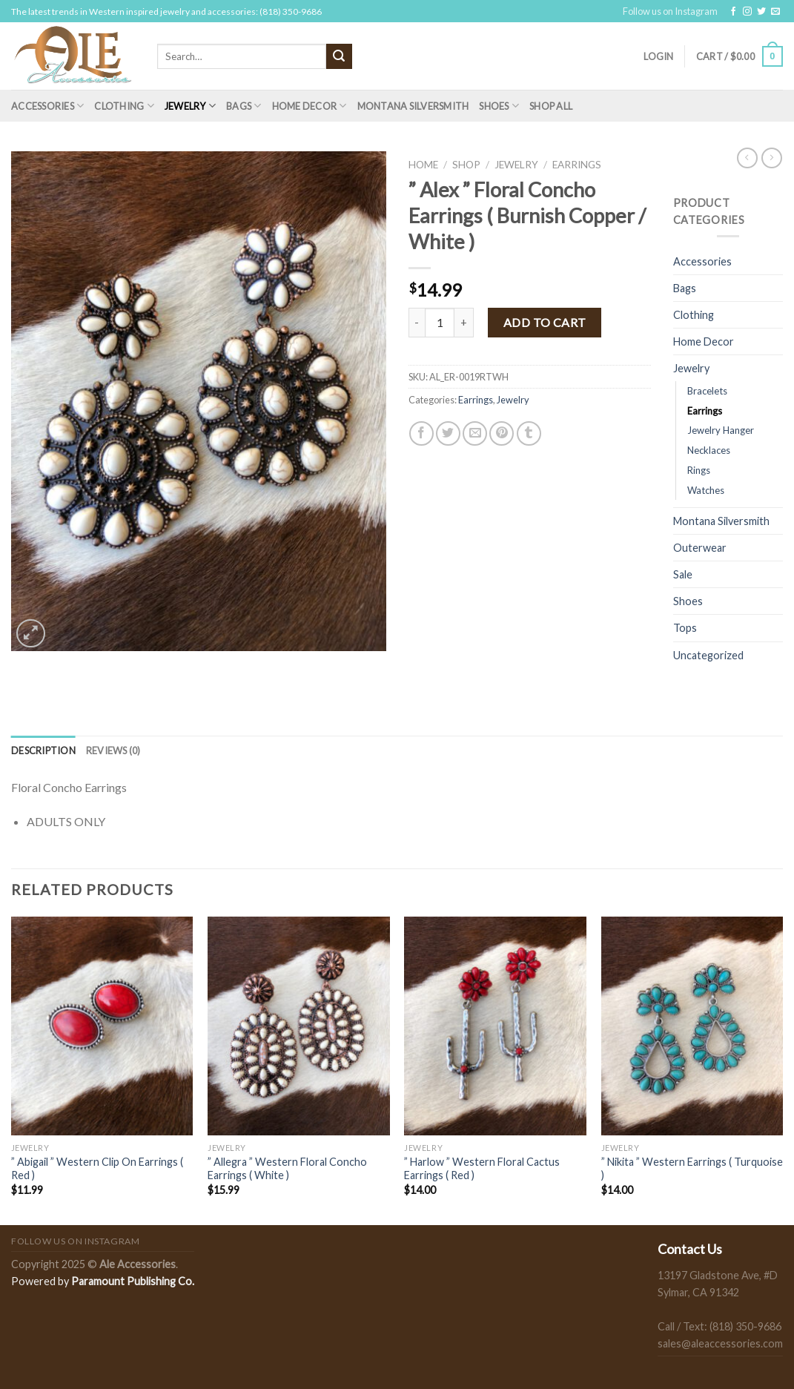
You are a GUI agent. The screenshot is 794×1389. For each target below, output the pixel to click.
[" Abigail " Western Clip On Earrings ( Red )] (102, 1026)
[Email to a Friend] (475, 433)
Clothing (124, 106)
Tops (685, 627)
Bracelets (707, 391)
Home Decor (309, 106)
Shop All (550, 106)
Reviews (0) (113, 750)
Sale (682, 574)
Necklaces (708, 450)
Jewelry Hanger (720, 430)
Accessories (47, 106)
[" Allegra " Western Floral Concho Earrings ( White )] (299, 1026)
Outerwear (700, 547)
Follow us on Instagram (670, 11)
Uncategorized (708, 655)
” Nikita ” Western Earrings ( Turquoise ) (692, 1168)
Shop (466, 165)
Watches (705, 490)
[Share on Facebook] (421, 433)
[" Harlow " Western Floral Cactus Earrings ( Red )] (495, 1026)
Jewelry (190, 106)
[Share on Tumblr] (529, 433)
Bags (243, 106)
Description (43, 750)
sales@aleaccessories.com (720, 1343)
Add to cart (544, 322)
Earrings (576, 165)
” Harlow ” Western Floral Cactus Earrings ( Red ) (482, 1168)
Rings (698, 470)
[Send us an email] (775, 12)
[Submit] (338, 56)
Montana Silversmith (413, 106)
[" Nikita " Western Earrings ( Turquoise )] (692, 1026)
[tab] (43, 750)
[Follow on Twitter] (761, 12)
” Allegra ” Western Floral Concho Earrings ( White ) (287, 1168)
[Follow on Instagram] (747, 12)
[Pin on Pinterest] (501, 433)
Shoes (499, 106)
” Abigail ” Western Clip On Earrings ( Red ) (97, 1168)
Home (423, 165)
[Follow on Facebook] (733, 12)
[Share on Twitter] (448, 433)
